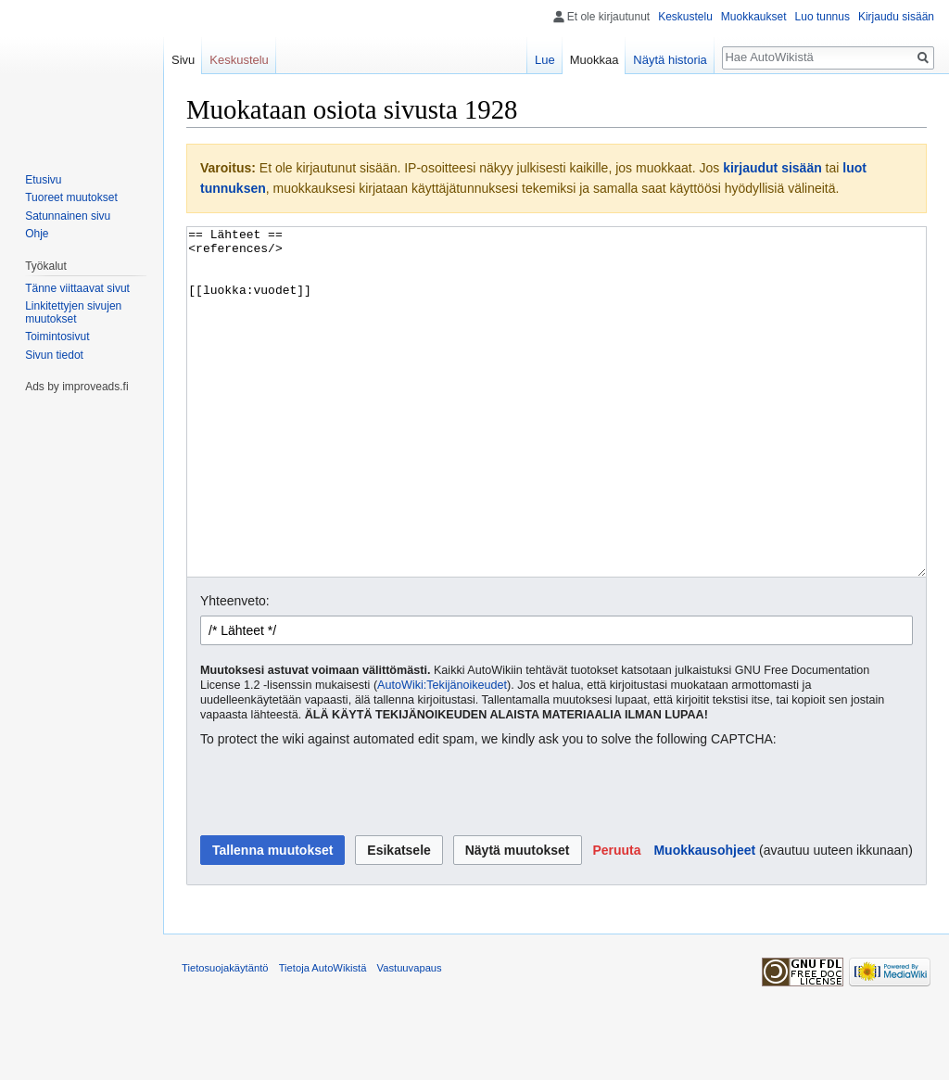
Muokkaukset (754, 16)
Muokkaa (594, 60)
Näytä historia (669, 60)
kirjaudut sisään (772, 167)
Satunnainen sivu (67, 216)
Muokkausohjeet (704, 919)
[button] (616, 919)
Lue (545, 60)
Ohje (36, 233)
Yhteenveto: (235, 670)
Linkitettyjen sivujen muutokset (73, 312)
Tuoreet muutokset (71, 197)
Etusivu (43, 179)
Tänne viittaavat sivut (77, 288)
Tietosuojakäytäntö (225, 1037)
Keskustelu (685, 16)
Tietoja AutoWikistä (323, 1037)
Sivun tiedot (54, 355)
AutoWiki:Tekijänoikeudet (442, 754)
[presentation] (341, 862)
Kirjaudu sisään (896, 16)
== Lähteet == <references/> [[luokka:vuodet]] (556, 437)
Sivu (183, 60)
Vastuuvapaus (409, 1037)
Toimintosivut (57, 336)
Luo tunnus (822, 16)
